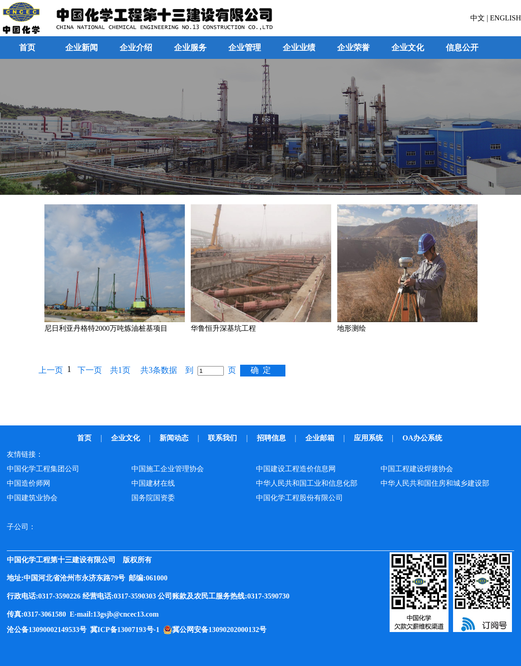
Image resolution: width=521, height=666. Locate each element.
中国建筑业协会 (32, 498)
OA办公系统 (423, 438)
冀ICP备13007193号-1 (126, 629)
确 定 (261, 370)
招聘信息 (272, 438)
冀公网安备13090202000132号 (221, 629)
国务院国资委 (153, 498)
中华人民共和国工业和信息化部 (306, 483)
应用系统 (369, 438)
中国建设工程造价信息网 (296, 469)
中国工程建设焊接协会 (417, 469)
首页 (27, 47)
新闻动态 (175, 438)
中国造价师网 (28, 483)
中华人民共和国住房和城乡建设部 (435, 483)
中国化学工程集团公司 (43, 469)
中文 (478, 18)
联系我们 (223, 438)
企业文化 (126, 438)
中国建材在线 (153, 483)
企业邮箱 (320, 438)
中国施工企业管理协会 (167, 469)
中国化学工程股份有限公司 (299, 498)
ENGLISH (505, 18)
